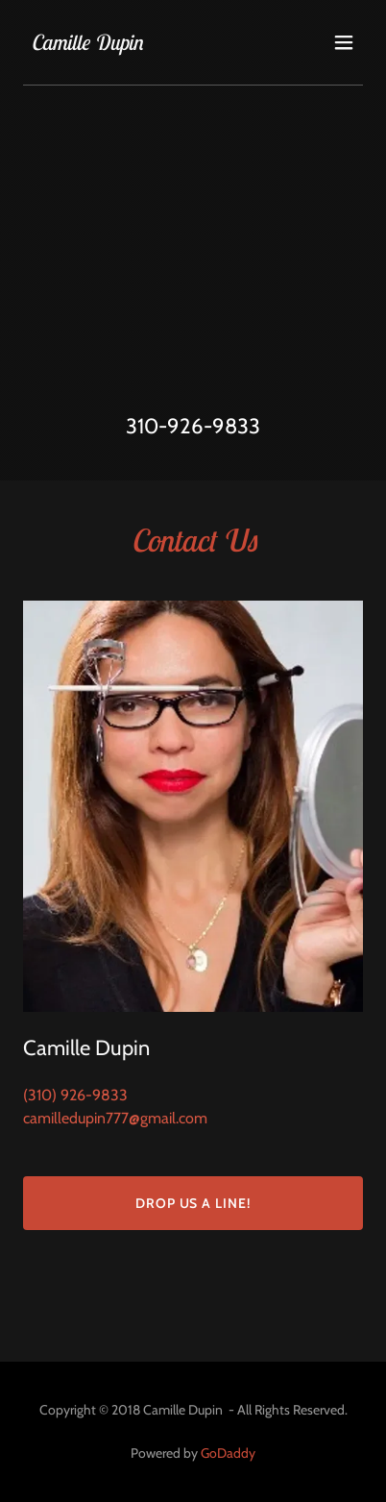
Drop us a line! (193, 1203)
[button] (344, 42)
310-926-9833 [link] (193, 426)
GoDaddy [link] (228, 1453)
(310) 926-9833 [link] (75, 1095)
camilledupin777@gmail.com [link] (115, 1118)
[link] (87, 45)
